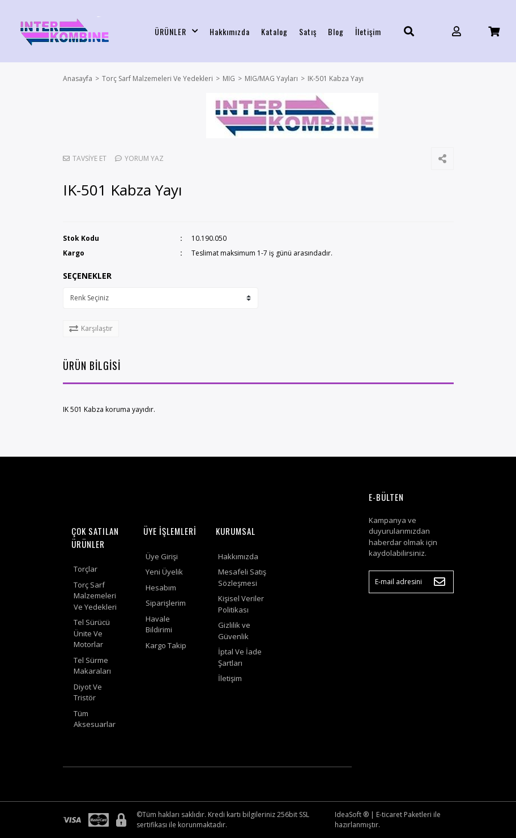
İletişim (368, 31)
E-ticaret (389, 814)
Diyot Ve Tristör (88, 692)
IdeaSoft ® (352, 814)
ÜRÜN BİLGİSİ (92, 365)
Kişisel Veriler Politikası (241, 604)
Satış (308, 31)
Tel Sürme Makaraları (92, 666)
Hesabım (161, 587)
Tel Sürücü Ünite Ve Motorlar (92, 633)
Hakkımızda (230, 31)
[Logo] (64, 31)
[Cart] (494, 31)
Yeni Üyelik (164, 572)
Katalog (274, 31)
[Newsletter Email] (411, 582)
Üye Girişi (162, 556)
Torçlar (85, 569)
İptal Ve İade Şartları (240, 657)
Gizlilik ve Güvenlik (234, 630)
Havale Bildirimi (159, 624)
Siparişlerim (166, 603)
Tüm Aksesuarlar (95, 719)
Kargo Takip (166, 645)
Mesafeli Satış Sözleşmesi (242, 577)
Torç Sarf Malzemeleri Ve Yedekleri (95, 596)
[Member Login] (456, 31)
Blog (336, 31)
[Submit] (439, 582)
